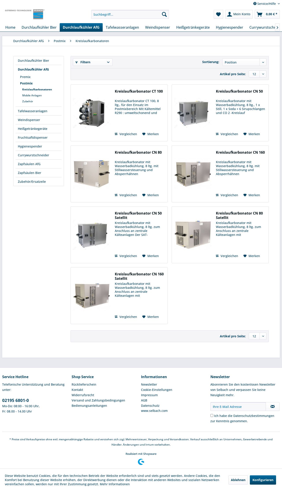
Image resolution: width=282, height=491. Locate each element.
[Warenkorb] (267, 14)
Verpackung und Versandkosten (168, 439)
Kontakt (77, 390)
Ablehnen (238, 480)
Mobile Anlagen (32, 95)
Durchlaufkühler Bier (33, 60)
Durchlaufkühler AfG (33, 69)
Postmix (26, 83)
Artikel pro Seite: (233, 74)
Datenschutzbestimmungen (253, 416)
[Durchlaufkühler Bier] (39, 27)
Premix (25, 77)
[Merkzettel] (218, 14)
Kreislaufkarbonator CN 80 (138, 152)
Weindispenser (29, 120)
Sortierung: (210, 62)
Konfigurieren (262, 480)
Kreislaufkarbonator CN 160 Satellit (139, 276)
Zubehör (27, 101)
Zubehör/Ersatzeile (32, 181)
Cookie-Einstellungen (156, 390)
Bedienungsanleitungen (89, 405)
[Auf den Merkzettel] (150, 134)
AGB (144, 400)
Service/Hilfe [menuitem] (265, 4)
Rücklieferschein (84, 384)
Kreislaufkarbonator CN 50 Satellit (138, 215)
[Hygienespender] (229, 27)
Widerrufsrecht (83, 395)
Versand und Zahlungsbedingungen (98, 400)
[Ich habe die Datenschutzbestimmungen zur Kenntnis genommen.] (211, 415)
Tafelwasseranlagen (32, 111)
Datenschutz (150, 405)
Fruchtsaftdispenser (33, 137)
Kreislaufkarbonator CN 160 (240, 152)
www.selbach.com (154, 411)
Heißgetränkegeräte (32, 129)
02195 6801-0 (15, 400)
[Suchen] (164, 14)
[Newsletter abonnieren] (273, 406)
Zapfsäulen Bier (29, 173)
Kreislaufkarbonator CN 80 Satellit (239, 215)
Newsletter (149, 384)
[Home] (10, 27)
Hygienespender (30, 146)
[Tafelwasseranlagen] (122, 27)
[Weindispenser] (157, 27)
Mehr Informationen (115, 484)
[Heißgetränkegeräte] (193, 27)
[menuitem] (130, 14)
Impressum (149, 395)
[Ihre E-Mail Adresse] (238, 406)
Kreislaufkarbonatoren (37, 89)
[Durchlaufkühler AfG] (81, 27)
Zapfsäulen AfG (29, 164)
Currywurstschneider (33, 155)
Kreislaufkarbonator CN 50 (239, 91)
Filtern (82, 62)
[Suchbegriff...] (130, 14)
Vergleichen (126, 134)
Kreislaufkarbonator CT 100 (139, 91)
